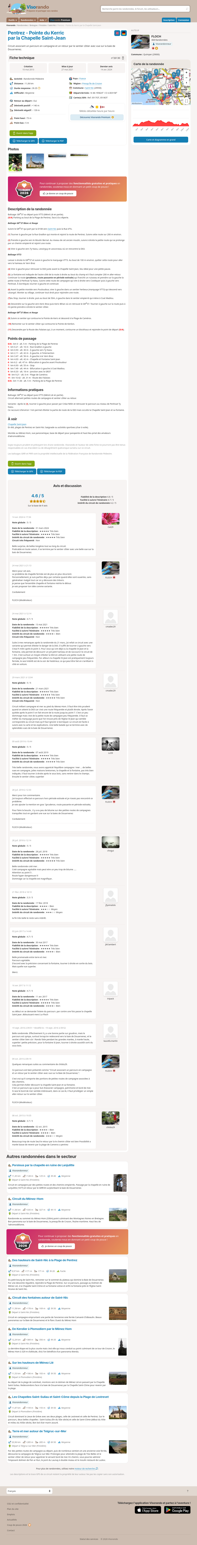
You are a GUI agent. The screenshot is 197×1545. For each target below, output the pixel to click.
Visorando (10, 25)
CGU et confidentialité (17, 1503)
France (82, 78)
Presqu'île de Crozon (92, 83)
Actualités (12, 1519)
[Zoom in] (186, 72)
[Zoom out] (186, 77)
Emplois (11, 1514)
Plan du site (13, 1509)
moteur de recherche (86, 1468)
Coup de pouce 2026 (19, 1525)
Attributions (137, 103)
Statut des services (89, 1539)
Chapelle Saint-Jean (17, 424)
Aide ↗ (43, 20)
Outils (12, 20)
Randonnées (28, 20)
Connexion (183, 20)
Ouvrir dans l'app (23, 133)
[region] (161, 86)
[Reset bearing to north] (186, 83)
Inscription (169, 20)
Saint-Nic (89, 87)
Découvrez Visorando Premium (97, 117)
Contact (11, 1530)
